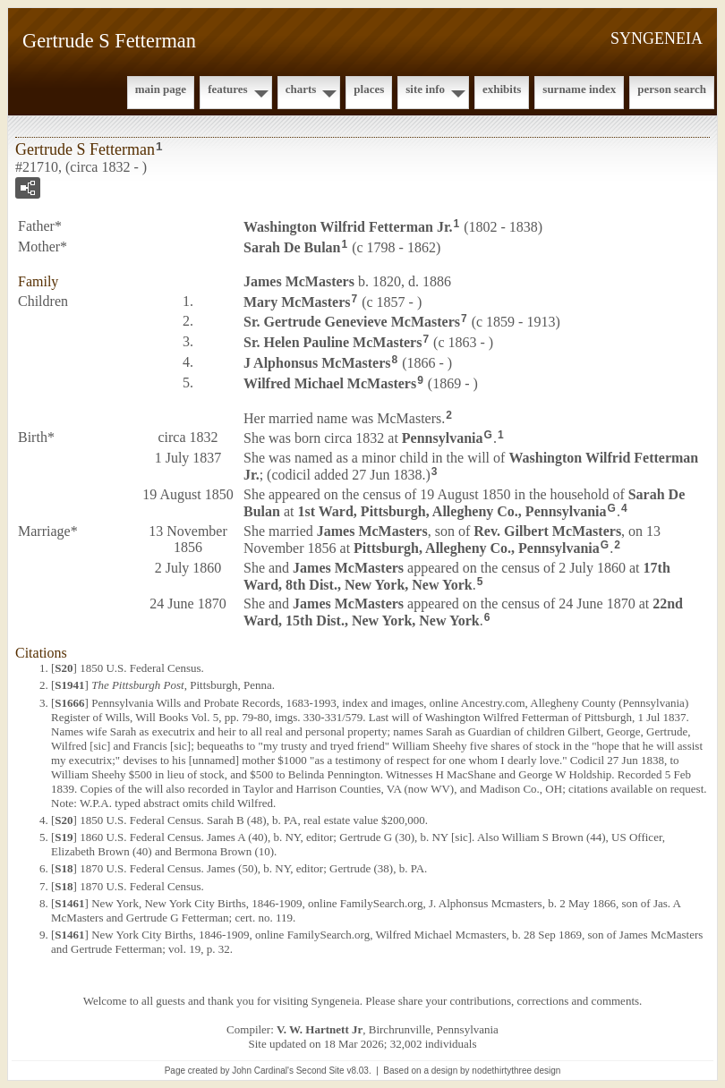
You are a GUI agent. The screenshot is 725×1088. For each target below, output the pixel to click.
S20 (63, 668)
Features (228, 89)
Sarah (291, 247)
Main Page (160, 89)
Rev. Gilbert (547, 531)
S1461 (69, 903)
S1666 (69, 703)
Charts (301, 89)
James (298, 281)
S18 (63, 868)
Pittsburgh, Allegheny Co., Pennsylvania (477, 548)
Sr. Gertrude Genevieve (351, 321)
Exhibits (501, 89)
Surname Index (579, 89)
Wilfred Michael (329, 383)
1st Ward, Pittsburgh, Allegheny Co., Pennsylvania (451, 511)
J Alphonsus (316, 362)
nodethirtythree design (516, 1070)
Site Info (425, 89)
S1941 (69, 685)
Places (369, 89)
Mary (297, 301)
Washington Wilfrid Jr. (348, 226)
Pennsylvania (442, 438)
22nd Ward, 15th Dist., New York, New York (463, 612)
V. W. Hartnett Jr (319, 1029)
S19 (63, 837)
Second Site (320, 1070)
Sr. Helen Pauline (332, 342)
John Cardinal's (263, 1070)
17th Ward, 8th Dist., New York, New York (456, 576)
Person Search (671, 89)
